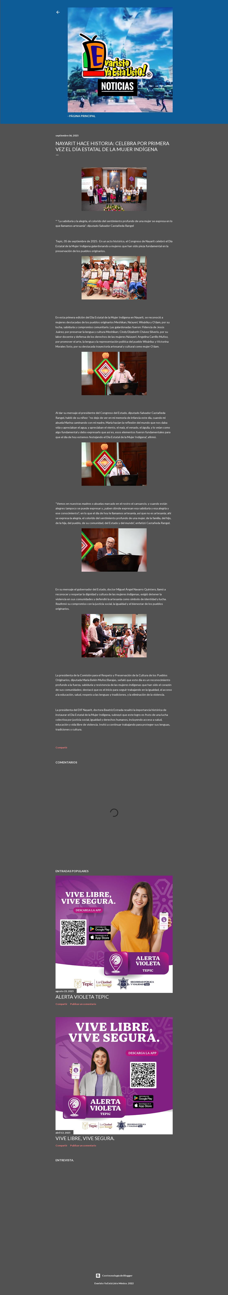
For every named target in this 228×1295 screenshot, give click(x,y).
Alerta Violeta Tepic (82, 997)
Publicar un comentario (83, 1004)
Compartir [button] (61, 747)
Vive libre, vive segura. (85, 1138)
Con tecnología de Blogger (114, 1275)
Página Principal (82, 116)
